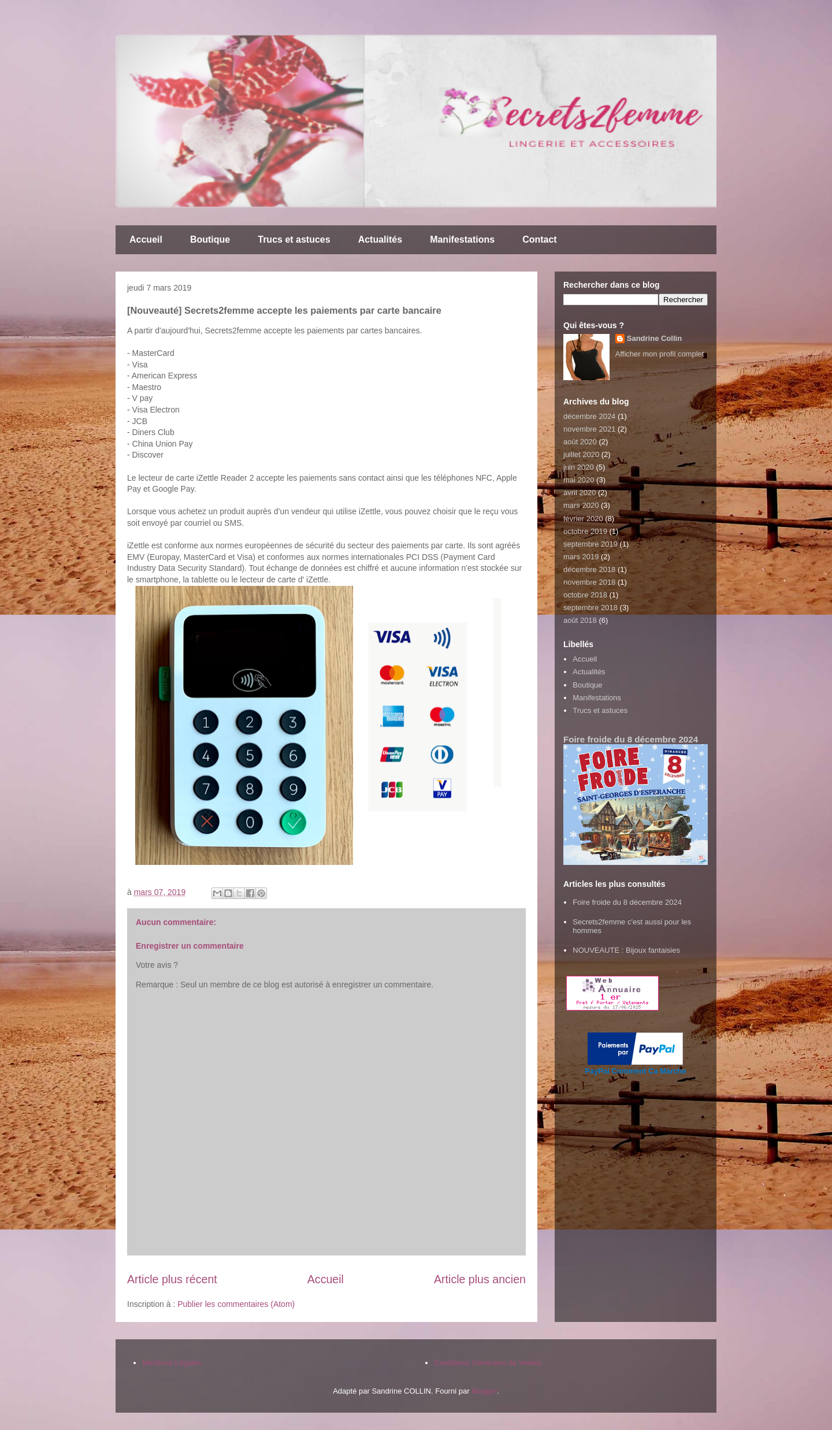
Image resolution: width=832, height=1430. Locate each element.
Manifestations (462, 239)
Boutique (210, 239)
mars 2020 (581, 505)
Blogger (484, 1391)
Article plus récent (172, 1279)
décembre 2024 (589, 416)
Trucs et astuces (294, 239)
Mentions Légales (171, 1362)
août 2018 (580, 620)
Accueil (145, 239)
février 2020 (583, 518)
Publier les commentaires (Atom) (236, 1304)
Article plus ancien (480, 1279)
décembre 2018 (589, 569)
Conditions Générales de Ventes (487, 1362)
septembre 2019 (590, 544)
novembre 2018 (589, 582)
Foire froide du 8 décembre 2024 (630, 739)
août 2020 (580, 441)
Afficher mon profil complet (659, 354)
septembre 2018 (590, 607)
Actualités (380, 239)
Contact (539, 239)
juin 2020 (578, 467)
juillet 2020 (581, 454)
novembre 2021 (589, 429)
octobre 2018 (585, 594)
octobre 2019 (585, 531)
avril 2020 (579, 492)
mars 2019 (581, 556)
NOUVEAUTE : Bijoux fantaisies (626, 950)
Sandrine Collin (654, 338)
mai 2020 (578, 480)
